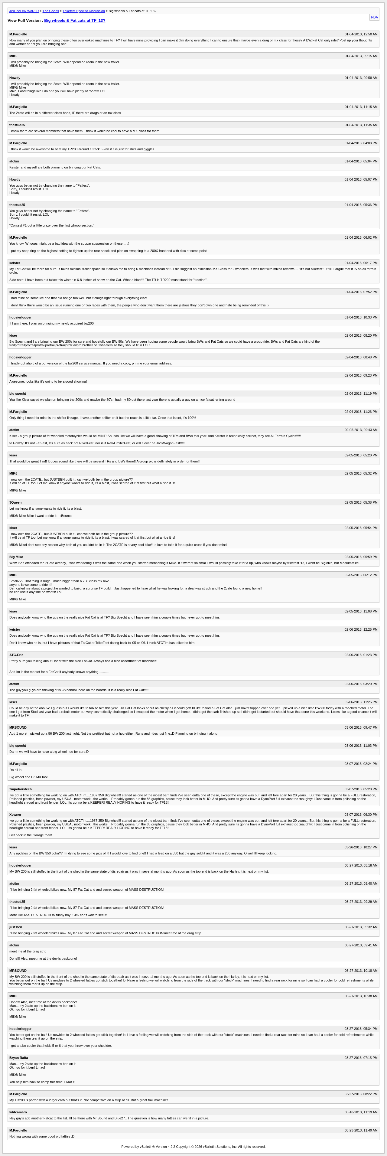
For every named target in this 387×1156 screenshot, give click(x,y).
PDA (374, 17)
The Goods (51, 11)
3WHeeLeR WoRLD (24, 11)
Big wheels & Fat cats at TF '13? (74, 20)
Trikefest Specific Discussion (84, 11)
